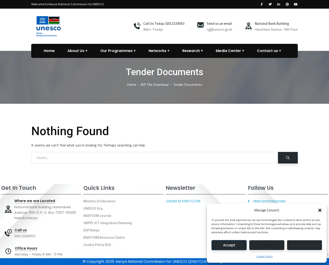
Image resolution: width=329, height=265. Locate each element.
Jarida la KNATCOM (183, 201)
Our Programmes (116, 50)
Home (131, 84)
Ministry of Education (99, 201)
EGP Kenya (91, 230)
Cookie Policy (264, 256)
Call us (21, 230)
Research (191, 50)
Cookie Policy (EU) (97, 245)
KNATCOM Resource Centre (104, 237)
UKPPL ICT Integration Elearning (107, 223)
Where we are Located (34, 201)
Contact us (267, 50)
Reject (266, 245)
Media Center (228, 50)
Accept (229, 245)
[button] (320, 210)
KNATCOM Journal (97, 216)
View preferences (304, 245)
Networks (157, 50)
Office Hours (26, 248)
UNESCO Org (93, 208)
